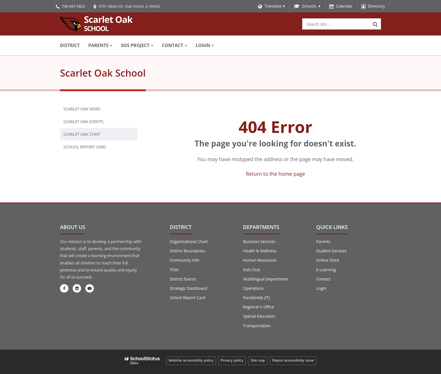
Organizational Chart (189, 241)
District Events (183, 279)
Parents (323, 241)
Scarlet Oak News (81, 109)
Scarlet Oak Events (83, 121)
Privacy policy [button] (232, 360)
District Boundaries (187, 250)
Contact (323, 279)
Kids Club (251, 269)
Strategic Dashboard (188, 288)
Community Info (184, 260)
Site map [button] (258, 360)
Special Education (259, 316)
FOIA (174, 269)
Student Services (331, 250)
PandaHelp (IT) (256, 297)
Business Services (259, 241)
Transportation (256, 325)
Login (321, 288)
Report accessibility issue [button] (293, 360)
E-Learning (326, 269)
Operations (253, 288)
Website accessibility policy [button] (191, 360)
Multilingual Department (265, 279)
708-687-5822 (73, 6)
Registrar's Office (258, 307)
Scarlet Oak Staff (81, 134)
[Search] (375, 24)
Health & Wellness (259, 250)
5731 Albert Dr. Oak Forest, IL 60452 (129, 6)
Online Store (327, 260)
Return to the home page (275, 173)
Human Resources (260, 260)
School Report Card (93, 148)
